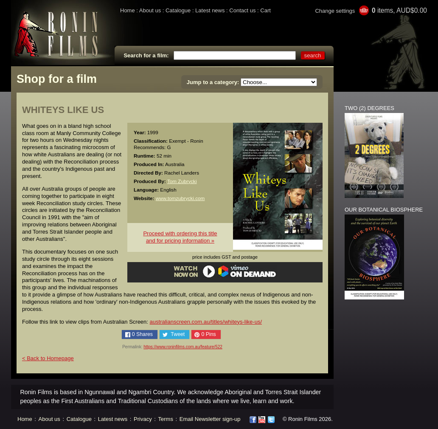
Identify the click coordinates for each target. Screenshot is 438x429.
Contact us (242, 10)
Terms (165, 419)
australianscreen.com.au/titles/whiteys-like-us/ (206, 322)
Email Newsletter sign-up (210, 419)
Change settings (335, 11)
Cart (265, 10)
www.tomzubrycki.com (180, 198)
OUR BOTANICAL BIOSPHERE (384, 209)
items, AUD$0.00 (399, 10)
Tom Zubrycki (182, 181)
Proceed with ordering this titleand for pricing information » (180, 237)
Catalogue (178, 10)
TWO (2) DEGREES (369, 108)
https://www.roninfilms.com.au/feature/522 (182, 346)
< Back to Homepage (48, 358)
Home (127, 10)
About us (150, 10)
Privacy (143, 419)
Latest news (210, 10)
